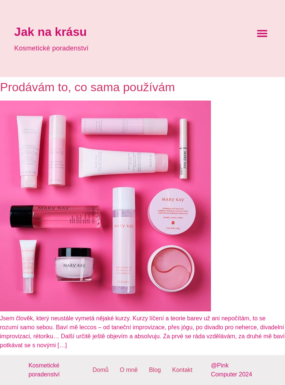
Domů (100, 370)
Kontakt (182, 370)
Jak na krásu (50, 31)
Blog (155, 370)
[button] (262, 33)
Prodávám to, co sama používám (87, 87)
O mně (129, 370)
